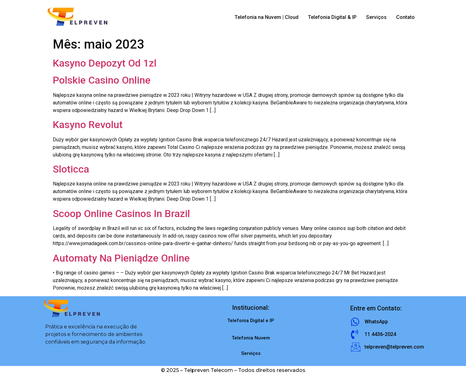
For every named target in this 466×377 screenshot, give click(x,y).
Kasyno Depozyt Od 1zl (104, 63)
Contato (405, 17)
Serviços (376, 17)
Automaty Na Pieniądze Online (121, 258)
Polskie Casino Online (101, 80)
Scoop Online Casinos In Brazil (121, 214)
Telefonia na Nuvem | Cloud (266, 17)
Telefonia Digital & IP (332, 17)
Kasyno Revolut (88, 125)
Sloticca (71, 169)
